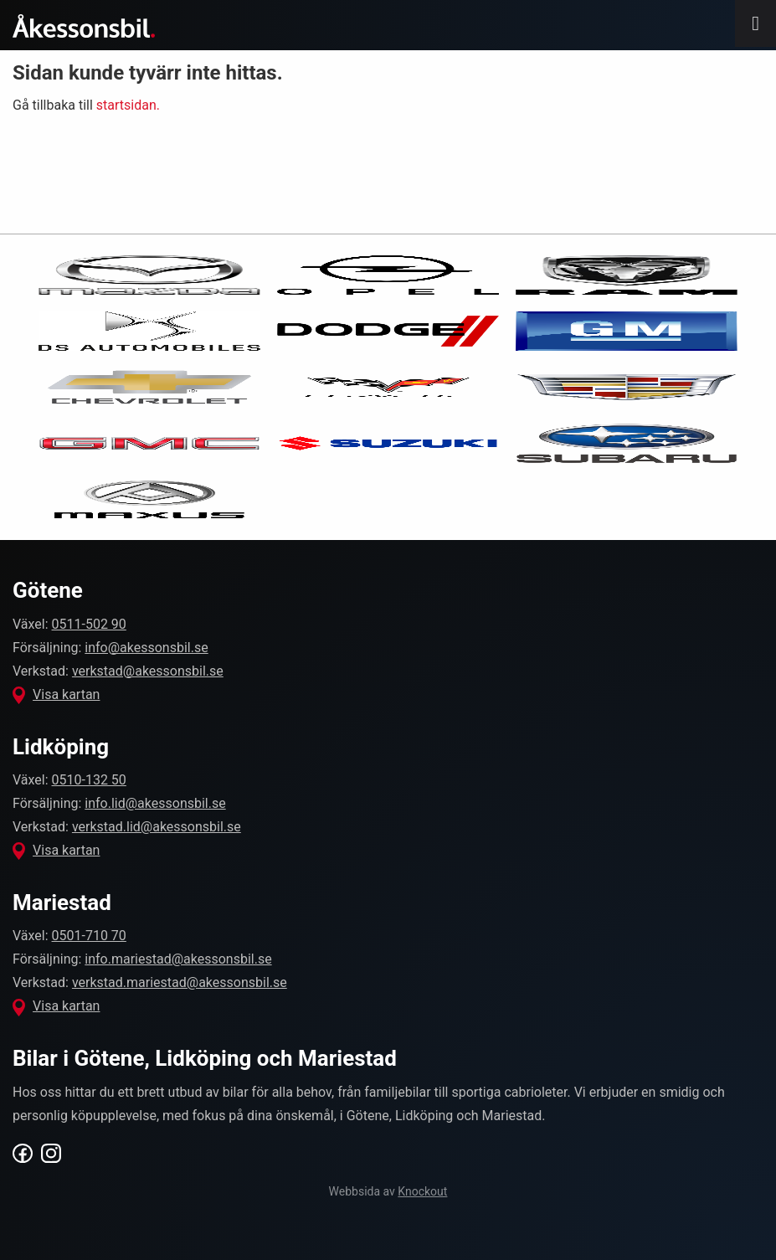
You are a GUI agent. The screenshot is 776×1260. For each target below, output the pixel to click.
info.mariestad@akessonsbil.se (178, 959)
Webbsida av (388, 1191)
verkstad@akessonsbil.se (148, 671)
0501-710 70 (89, 936)
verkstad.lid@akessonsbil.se (156, 827)
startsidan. (128, 105)
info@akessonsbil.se (146, 648)
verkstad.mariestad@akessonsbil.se (179, 982)
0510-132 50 (89, 780)
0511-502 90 (89, 624)
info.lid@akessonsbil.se (155, 803)
